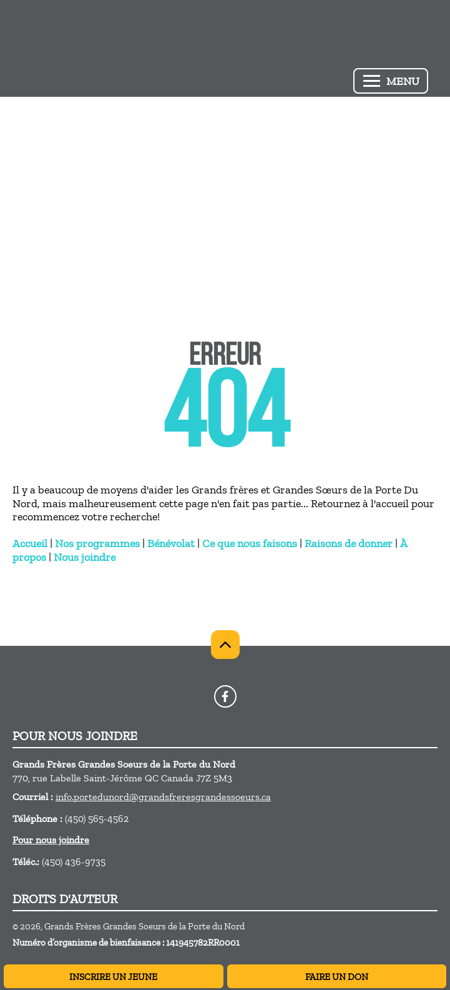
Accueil (29, 543)
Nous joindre (84, 557)
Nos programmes (97, 543)
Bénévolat (171, 543)
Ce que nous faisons (249, 543)
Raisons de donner (349, 543)
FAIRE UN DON (336, 977)
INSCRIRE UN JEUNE (113, 977)
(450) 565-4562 (97, 818)
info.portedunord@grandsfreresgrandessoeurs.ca (163, 797)
